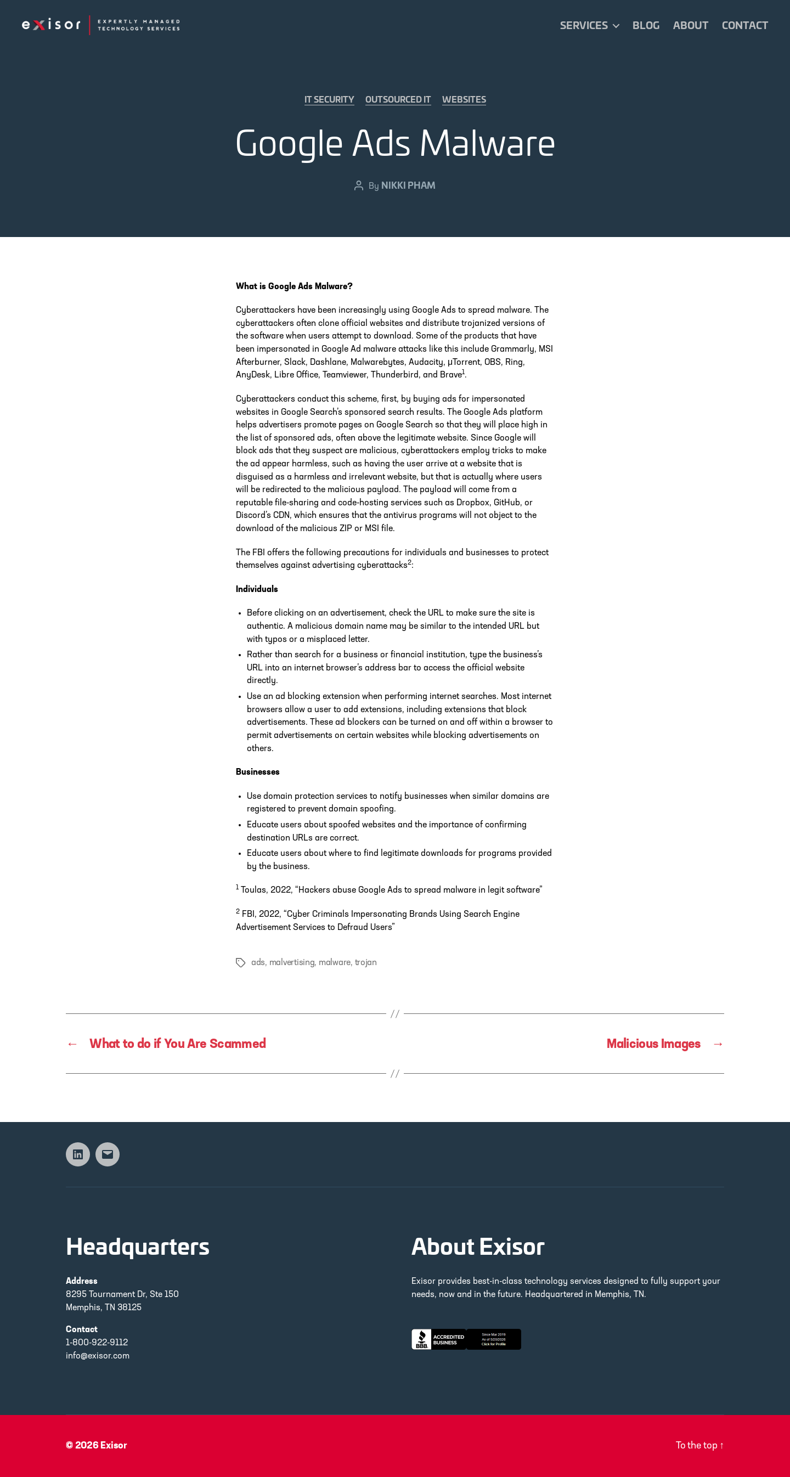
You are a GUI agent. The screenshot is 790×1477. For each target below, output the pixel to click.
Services (584, 25)
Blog (646, 25)
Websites (464, 99)
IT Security (329, 99)
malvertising (292, 963)
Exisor (113, 1446)
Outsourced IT (398, 99)
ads (258, 963)
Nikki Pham (408, 184)
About (690, 25)
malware (335, 963)
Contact (745, 25)
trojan (366, 963)
